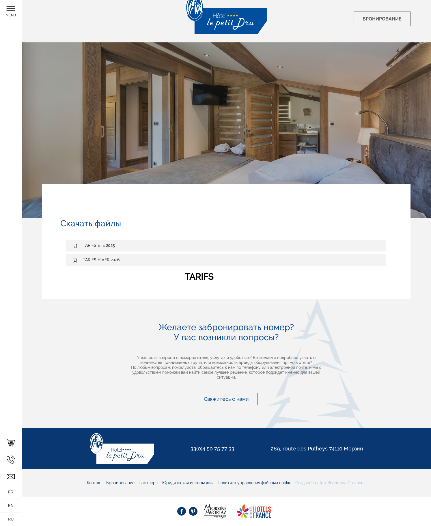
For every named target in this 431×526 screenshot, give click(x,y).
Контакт (95, 482)
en (11, 505)
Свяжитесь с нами (226, 399)
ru (11, 519)
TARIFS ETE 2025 (99, 245)
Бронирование (121, 482)
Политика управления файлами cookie (254, 482)
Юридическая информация (188, 482)
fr (11, 492)
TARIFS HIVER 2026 (101, 260)
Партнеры (149, 482)
